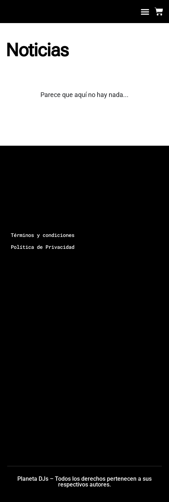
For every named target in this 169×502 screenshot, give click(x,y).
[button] (145, 11)
